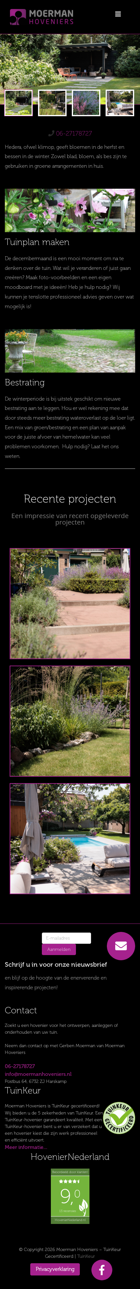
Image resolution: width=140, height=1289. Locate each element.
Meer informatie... (26, 1147)
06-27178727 (74, 133)
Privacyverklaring (55, 1269)
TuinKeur (86, 1256)
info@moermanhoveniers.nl (38, 1074)
